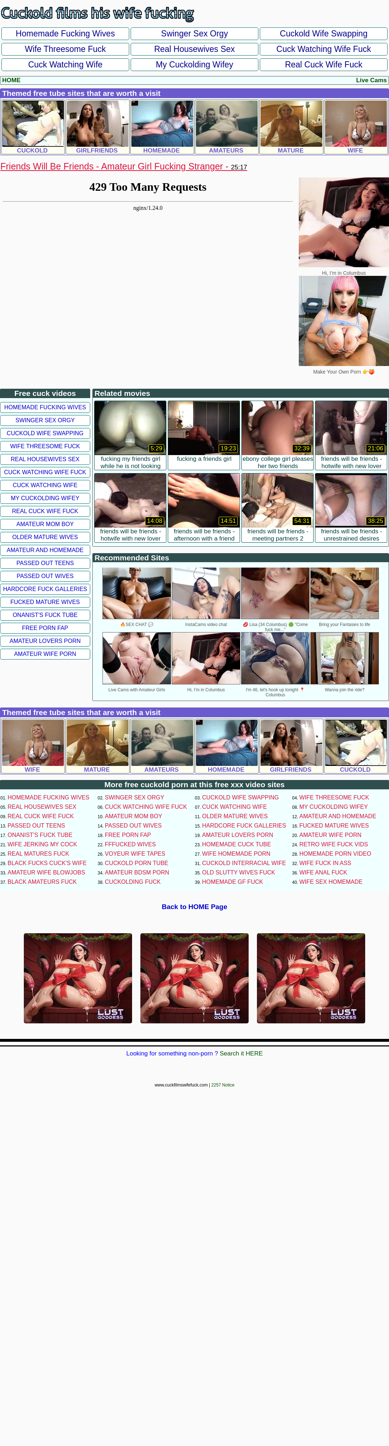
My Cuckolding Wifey (194, 64)
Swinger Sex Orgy (194, 33)
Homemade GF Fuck (232, 882)
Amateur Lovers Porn (44, 641)
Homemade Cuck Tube (236, 844)
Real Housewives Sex (194, 49)
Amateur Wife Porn (45, 654)
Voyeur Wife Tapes (135, 854)
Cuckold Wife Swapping (324, 33)
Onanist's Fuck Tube (45, 615)
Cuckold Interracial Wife (244, 863)
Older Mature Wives (45, 537)
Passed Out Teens (45, 563)
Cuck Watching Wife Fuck (323, 49)
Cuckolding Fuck (133, 882)
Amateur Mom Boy (45, 524)
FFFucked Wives (130, 844)
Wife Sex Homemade (331, 882)
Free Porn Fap (45, 628)
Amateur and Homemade (44, 550)
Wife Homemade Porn (236, 854)
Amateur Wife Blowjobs (46, 872)
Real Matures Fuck (38, 854)
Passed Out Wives (45, 576)
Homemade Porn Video (335, 854)
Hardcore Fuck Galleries (45, 589)
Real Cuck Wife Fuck (324, 64)
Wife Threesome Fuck (65, 49)
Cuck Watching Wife (65, 64)
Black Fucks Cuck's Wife (47, 863)
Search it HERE (241, 1053)
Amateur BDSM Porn (137, 872)
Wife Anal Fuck (324, 872)
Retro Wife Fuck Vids (334, 844)
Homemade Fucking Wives (65, 33)
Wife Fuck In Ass (325, 863)
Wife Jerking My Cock (42, 844)
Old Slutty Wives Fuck (238, 872)
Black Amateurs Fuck (42, 882)
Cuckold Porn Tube (137, 863)
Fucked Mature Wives (45, 602)
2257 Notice (223, 1085)
